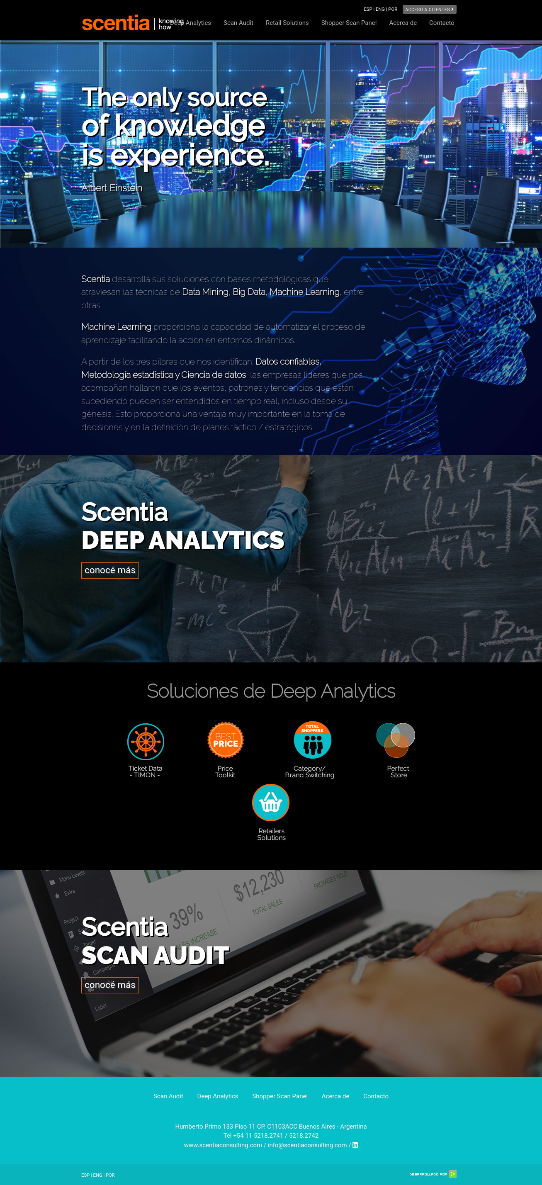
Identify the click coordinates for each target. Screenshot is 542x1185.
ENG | (382, 9)
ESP (85, 1175)
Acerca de (403, 23)
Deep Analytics (190, 23)
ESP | (370, 9)
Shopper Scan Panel (349, 23)
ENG (97, 1175)
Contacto (442, 23)
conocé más (110, 570)
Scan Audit (238, 23)
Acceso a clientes (429, 9)
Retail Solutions (287, 23)
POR (392, 9)
